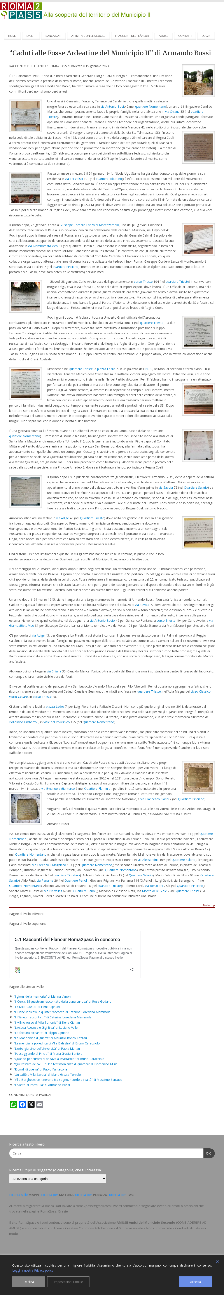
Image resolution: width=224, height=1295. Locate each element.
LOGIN (206, 36)
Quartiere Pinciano (191, 799)
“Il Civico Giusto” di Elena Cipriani (37, 1007)
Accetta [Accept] (195, 1282)
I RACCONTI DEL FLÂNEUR (132, 36)
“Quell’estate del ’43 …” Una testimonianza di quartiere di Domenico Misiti (65, 1064)
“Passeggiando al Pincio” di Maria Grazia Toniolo (48, 1053)
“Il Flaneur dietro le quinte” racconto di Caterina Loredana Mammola (62, 1012)
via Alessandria (148, 860)
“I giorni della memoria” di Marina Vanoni (42, 996)
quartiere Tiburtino (109, 179)
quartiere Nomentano (150, 106)
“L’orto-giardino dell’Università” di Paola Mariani (47, 1048)
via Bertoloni (154, 886)
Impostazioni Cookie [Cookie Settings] (68, 1282)
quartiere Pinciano (65, 267)
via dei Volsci (74, 179)
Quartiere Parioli (76, 880)
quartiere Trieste (177, 281)
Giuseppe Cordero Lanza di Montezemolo (89, 225)
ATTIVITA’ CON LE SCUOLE (88, 36)
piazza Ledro (106, 369)
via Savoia (166, 487)
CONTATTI (185, 36)
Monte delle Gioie (154, 891)
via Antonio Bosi (112, 106)
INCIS (148, 369)
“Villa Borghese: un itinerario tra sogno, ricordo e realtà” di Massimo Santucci (68, 1079)
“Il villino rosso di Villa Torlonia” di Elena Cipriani (47, 1022)
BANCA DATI (53, 36)
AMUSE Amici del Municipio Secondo (146, 1222)
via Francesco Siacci (154, 799)
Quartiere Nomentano (98, 722)
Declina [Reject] (28, 1282)
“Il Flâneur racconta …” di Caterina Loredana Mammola (52, 1017)
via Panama (45, 880)
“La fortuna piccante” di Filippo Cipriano (41, 1033)
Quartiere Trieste (92, 518)
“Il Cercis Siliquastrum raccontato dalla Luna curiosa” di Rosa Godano (63, 1001)
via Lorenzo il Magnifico (49, 865)
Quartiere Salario (196, 487)
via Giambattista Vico (43, 246)
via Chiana (172, 111)
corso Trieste (143, 281)
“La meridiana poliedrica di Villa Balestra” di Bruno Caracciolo (57, 1043)
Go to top (209, 905)
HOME (12, 36)
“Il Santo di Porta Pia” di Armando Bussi (42, 1085)
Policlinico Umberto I (23, 722)
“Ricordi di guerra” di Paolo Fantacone (40, 1069)
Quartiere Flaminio (97, 788)
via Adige (62, 518)
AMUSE (163, 36)
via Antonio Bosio (102, 620)
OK (207, 1152)
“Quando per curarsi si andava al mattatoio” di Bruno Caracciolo (59, 1059)
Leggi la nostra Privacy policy (32, 1270)
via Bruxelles (53, 891)
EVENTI (30, 36)
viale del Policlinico (57, 722)
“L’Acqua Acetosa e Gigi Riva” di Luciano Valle (46, 1027)
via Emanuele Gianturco (58, 788)
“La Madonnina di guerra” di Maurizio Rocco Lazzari (50, 1038)
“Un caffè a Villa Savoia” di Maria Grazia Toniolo (47, 1074)
